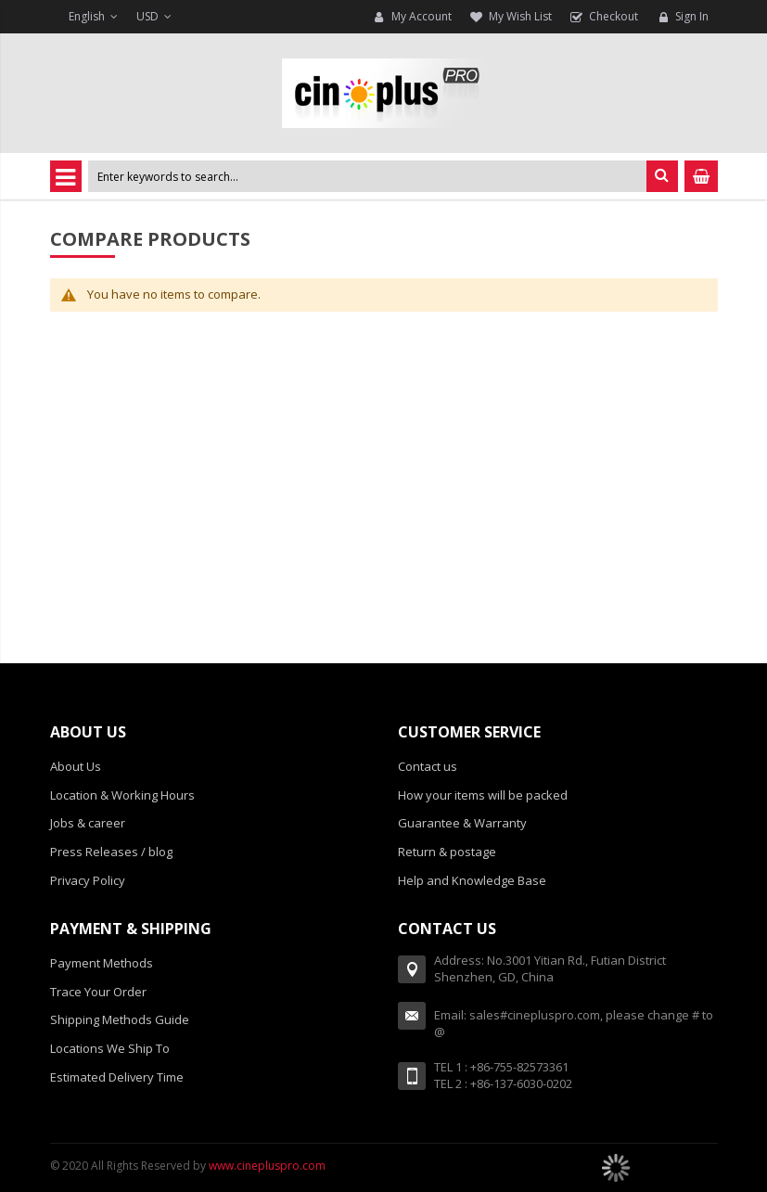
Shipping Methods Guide (119, 1019)
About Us (75, 766)
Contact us (427, 766)
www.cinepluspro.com (267, 1165)
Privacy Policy (87, 880)
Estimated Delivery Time (117, 1077)
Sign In (692, 16)
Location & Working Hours (122, 795)
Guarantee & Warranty (462, 822)
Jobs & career (87, 822)
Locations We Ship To (110, 1048)
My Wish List (520, 16)
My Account (421, 16)
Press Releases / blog (111, 851)
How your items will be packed (483, 795)
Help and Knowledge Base (472, 880)
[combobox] (367, 176)
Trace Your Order (98, 991)
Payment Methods (101, 963)
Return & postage (447, 851)
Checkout (613, 16)
